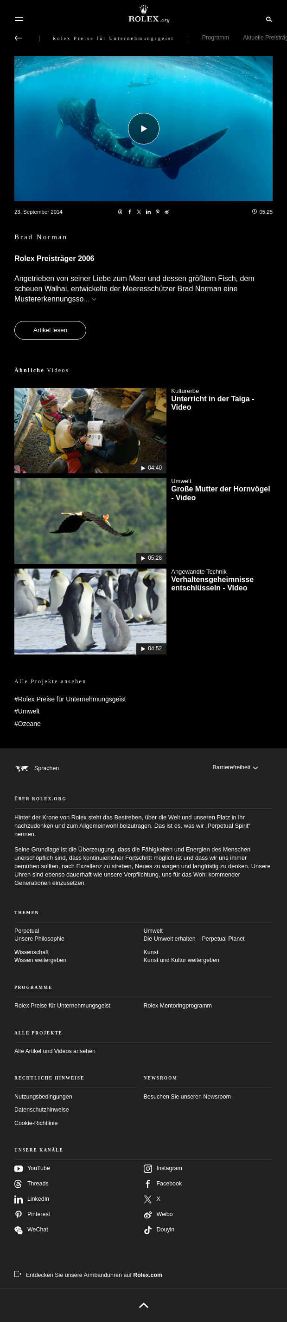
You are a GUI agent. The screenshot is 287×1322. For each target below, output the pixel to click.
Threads (31, 1184)
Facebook (163, 1184)
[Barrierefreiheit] (235, 767)
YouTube (32, 1169)
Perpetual (79, 935)
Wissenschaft (79, 957)
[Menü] (19, 19)
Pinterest (32, 1215)
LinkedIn (31, 1199)
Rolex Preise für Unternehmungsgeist (62, 1005)
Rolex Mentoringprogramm (178, 1005)
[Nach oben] (143, 1305)
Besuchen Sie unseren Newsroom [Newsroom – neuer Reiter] (187, 1096)
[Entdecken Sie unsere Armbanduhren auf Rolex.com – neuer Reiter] (88, 1275)
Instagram (163, 1169)
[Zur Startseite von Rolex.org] (144, 14)
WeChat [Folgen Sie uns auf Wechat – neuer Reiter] (31, 1230)
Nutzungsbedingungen (43, 1096)
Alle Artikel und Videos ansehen (55, 1051)
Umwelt (208, 935)
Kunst (208, 957)
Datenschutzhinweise (41, 1109)
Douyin (159, 1230)
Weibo (158, 1215)
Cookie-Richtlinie (35, 1123)
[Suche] (268, 18)
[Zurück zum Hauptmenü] (18, 38)
